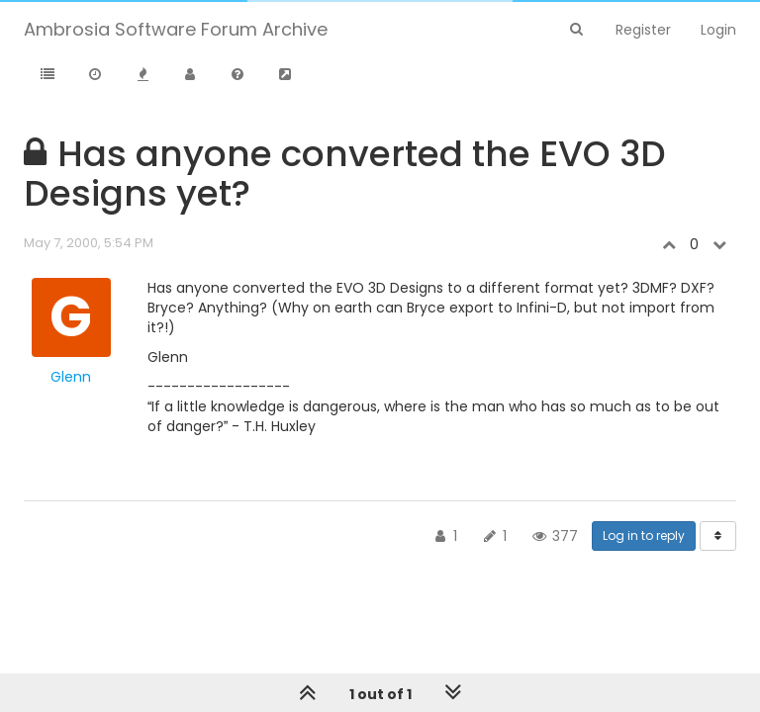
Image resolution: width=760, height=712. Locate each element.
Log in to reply (644, 535)
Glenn (70, 377)
